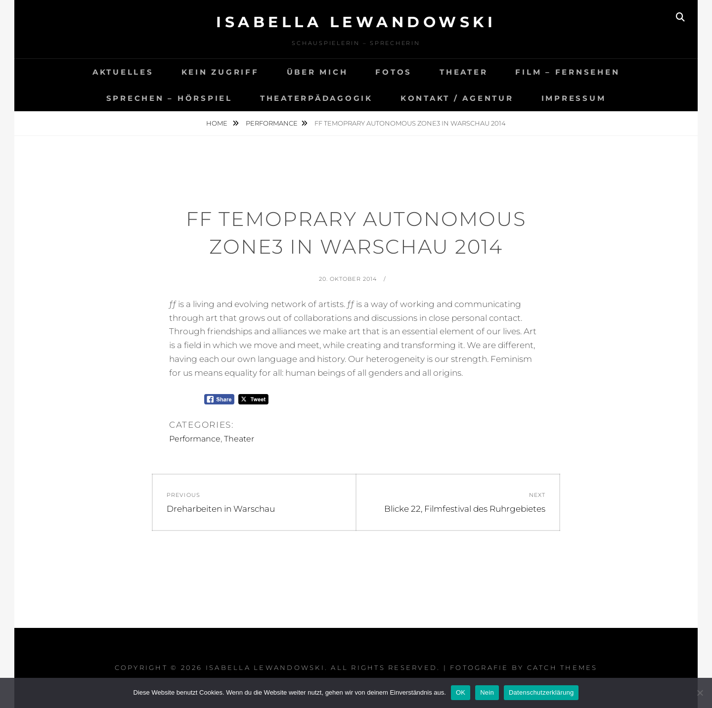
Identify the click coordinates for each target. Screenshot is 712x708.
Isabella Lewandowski (356, 22)
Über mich (317, 72)
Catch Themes (562, 667)
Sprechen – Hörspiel (169, 98)
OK (460, 692)
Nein (487, 692)
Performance (272, 123)
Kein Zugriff (220, 72)
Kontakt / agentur (457, 98)
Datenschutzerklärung (541, 692)
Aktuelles (123, 72)
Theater (464, 72)
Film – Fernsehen (567, 72)
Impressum (573, 98)
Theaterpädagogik (316, 98)
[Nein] (700, 693)
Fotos (393, 72)
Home (217, 123)
